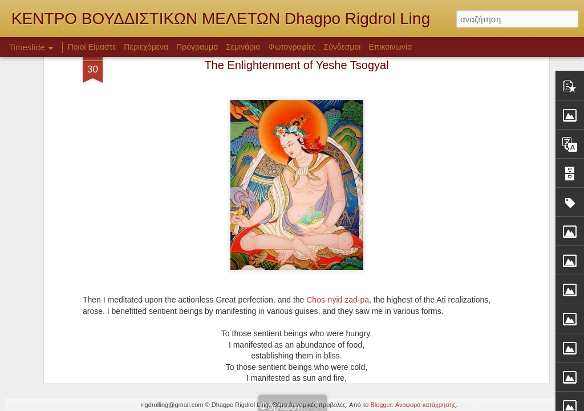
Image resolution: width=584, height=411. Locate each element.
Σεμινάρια (243, 46)
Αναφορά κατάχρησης (425, 404)
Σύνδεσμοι (342, 46)
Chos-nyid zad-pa (337, 175)
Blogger (380, 404)
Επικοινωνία (390, 46)
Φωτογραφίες (291, 46)
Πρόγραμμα (197, 46)
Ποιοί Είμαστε (92, 46)
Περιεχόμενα (146, 46)
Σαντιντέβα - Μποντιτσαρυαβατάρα (465, 303)
